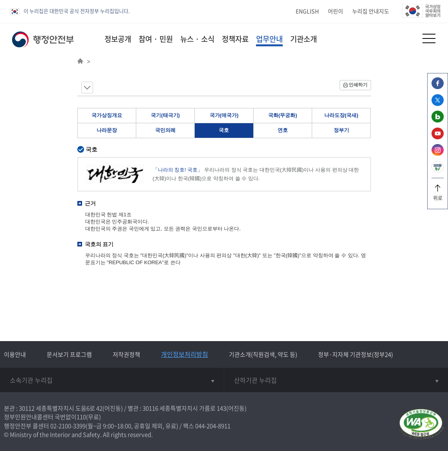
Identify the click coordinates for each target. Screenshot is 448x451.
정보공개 (117, 38)
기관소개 (303, 38)
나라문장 (107, 130)
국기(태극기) (165, 115)
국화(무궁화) (282, 115)
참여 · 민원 (156, 38)
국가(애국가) (224, 115)
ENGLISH (307, 11)
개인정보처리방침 (184, 354)
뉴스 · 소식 (197, 38)
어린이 (335, 11)
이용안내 (15, 354)
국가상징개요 (106, 115)
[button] (410, 38)
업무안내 (269, 38)
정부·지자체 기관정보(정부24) (355, 354)
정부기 (341, 130)
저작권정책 (126, 354)
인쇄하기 (358, 85)
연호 (283, 130)
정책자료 (235, 38)
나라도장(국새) (341, 115)
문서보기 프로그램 (69, 354)
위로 (438, 195)
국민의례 (165, 130)
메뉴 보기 (87, 87)
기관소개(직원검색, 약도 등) (263, 354)
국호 (224, 130)
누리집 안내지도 (370, 11)
